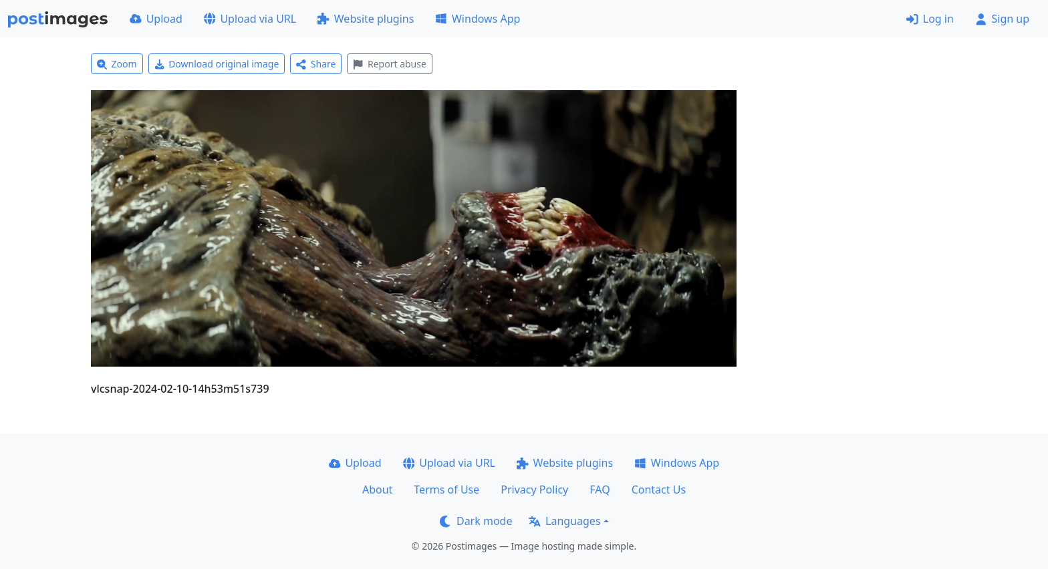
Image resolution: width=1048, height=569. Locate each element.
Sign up (1002, 18)
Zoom (117, 63)
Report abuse (389, 63)
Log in (930, 18)
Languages (564, 521)
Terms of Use (446, 489)
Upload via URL (250, 18)
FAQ (600, 489)
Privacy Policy (534, 489)
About (377, 489)
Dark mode (476, 521)
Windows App (477, 18)
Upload (156, 18)
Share (316, 63)
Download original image (216, 63)
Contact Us (659, 489)
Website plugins (365, 18)
